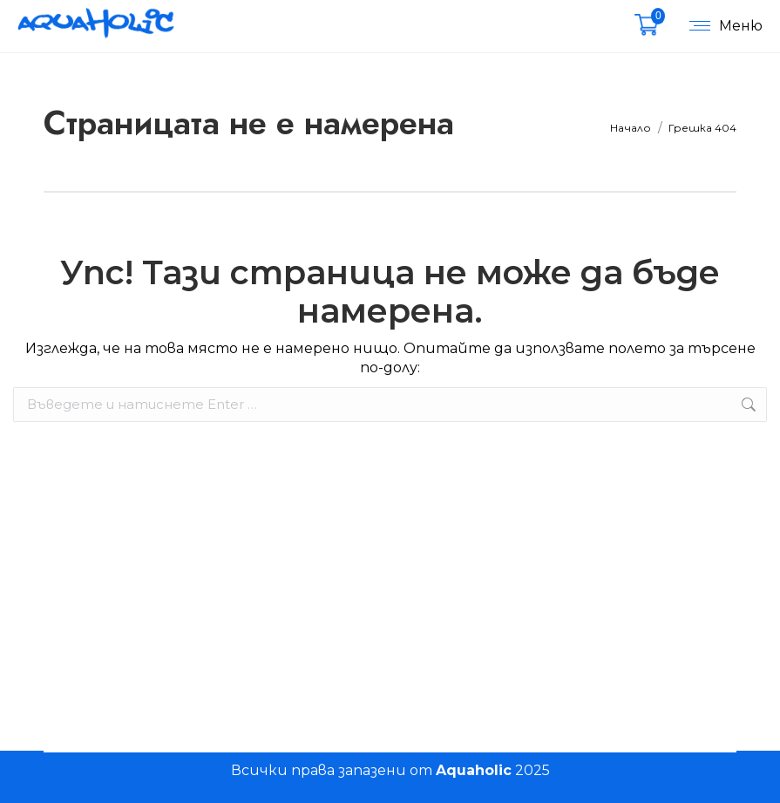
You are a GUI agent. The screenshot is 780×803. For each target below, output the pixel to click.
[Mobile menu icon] (722, 26)
